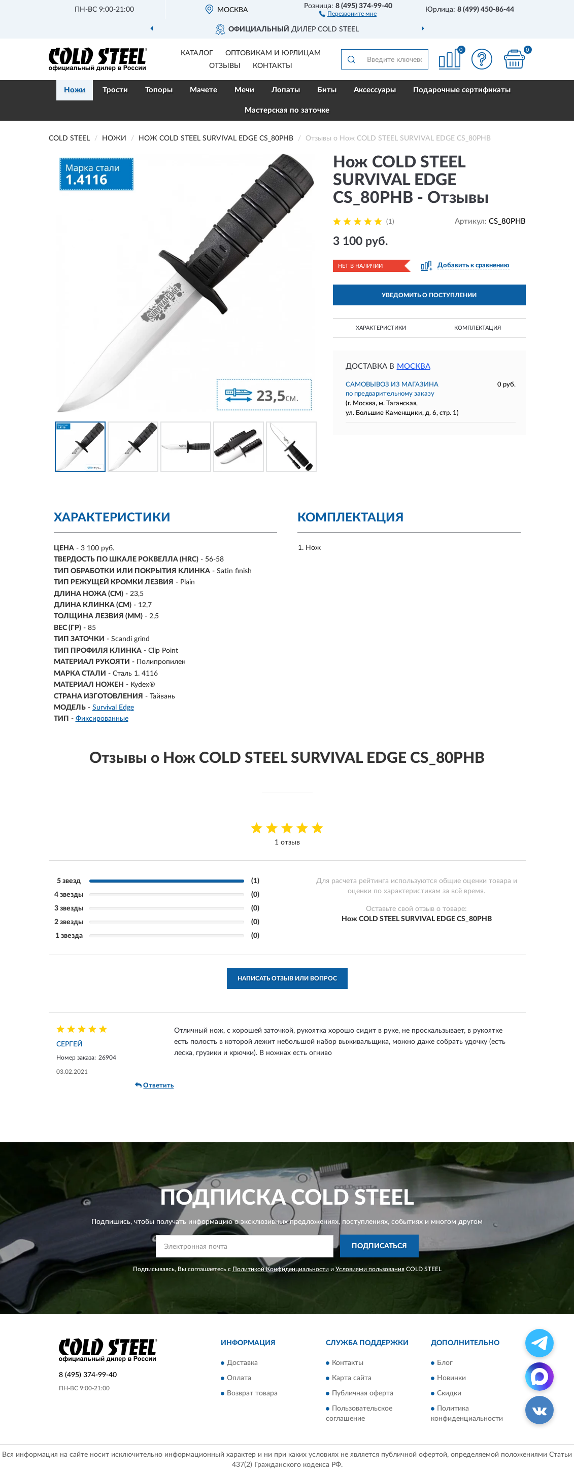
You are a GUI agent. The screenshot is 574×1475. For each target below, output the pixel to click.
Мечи (244, 90)
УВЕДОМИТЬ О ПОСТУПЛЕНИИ (429, 295)
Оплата (239, 1378)
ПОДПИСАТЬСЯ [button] (379, 1246)
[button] (348, 13)
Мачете (203, 90)
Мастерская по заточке (287, 110)
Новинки (451, 1378)
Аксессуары (375, 90)
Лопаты (286, 90)
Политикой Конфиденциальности (280, 1269)
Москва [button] (413, 366)
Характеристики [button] (381, 328)
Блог (445, 1362)
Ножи (74, 90)
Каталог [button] (197, 53)
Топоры (159, 90)
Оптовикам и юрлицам (273, 53)
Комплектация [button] (477, 328)
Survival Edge (113, 707)
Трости (115, 90)
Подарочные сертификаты (462, 90)
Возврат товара (252, 1393)
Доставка (242, 1362)
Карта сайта (352, 1378)
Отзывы (225, 65)
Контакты (272, 65)
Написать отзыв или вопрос (287, 978)
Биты (326, 90)
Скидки (449, 1393)
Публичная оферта (362, 1393)
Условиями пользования (369, 1269)
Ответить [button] (154, 1085)
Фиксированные (102, 718)
